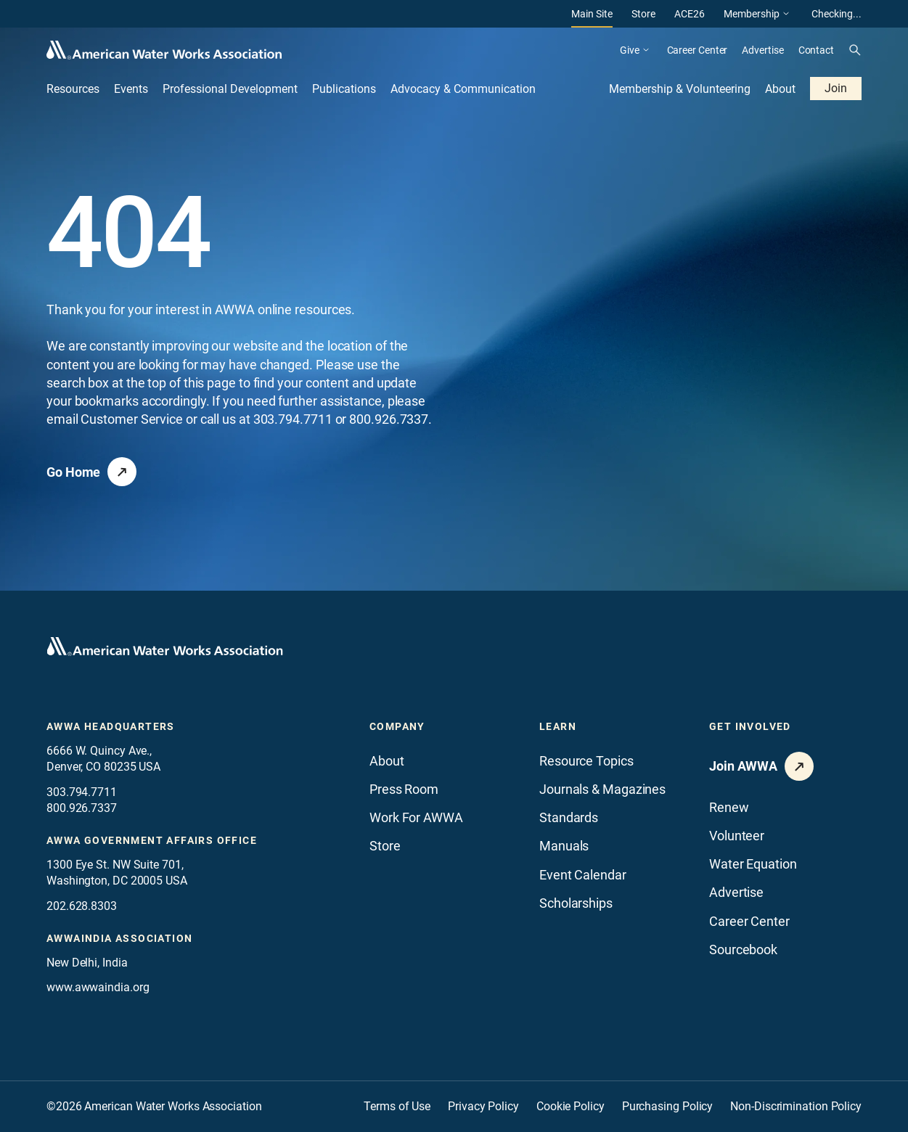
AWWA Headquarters (110, 726)
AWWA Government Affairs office (151, 840)
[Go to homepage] (164, 646)
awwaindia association (119, 938)
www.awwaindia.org (97, 987)
